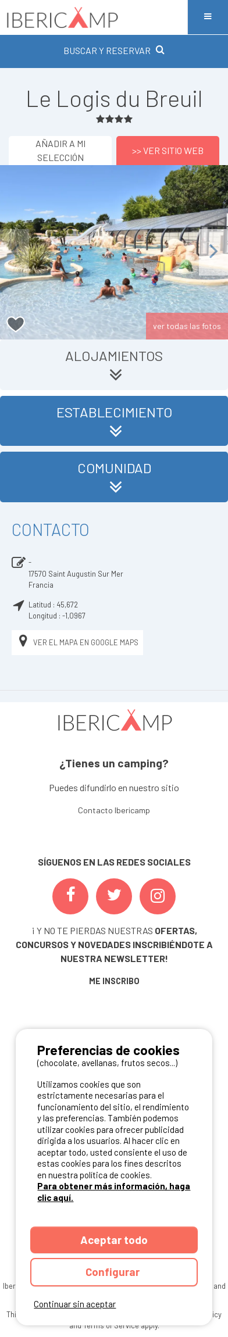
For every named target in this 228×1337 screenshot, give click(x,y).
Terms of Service (111, 1325)
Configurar (114, 1271)
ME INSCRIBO (114, 981)
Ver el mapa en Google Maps (77, 642)
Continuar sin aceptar (75, 1304)
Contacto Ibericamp (114, 810)
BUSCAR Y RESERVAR (114, 50)
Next (213, 252)
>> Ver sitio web (168, 150)
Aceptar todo (114, 1239)
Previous (14, 252)
